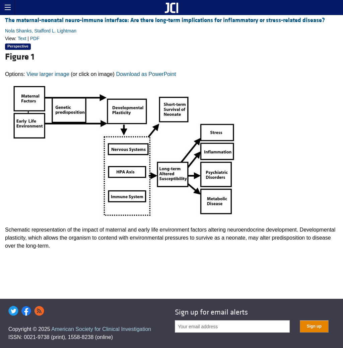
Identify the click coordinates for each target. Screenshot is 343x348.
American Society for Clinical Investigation (101, 329)
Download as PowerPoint (146, 74)
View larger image (47, 74)
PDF (35, 38)
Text (22, 38)
